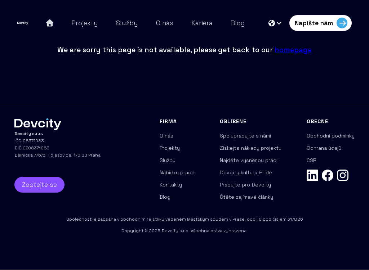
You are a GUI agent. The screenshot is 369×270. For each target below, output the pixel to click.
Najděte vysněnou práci (248, 160)
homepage (293, 49)
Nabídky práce (177, 172)
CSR (311, 160)
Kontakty (171, 185)
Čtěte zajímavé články (246, 197)
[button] (275, 23)
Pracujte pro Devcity (245, 185)
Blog (238, 23)
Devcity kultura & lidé (246, 172)
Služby (127, 23)
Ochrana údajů (324, 148)
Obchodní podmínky (331, 136)
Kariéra (202, 23)
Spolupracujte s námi (245, 136)
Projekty (84, 23)
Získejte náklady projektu (250, 148)
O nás (164, 23)
